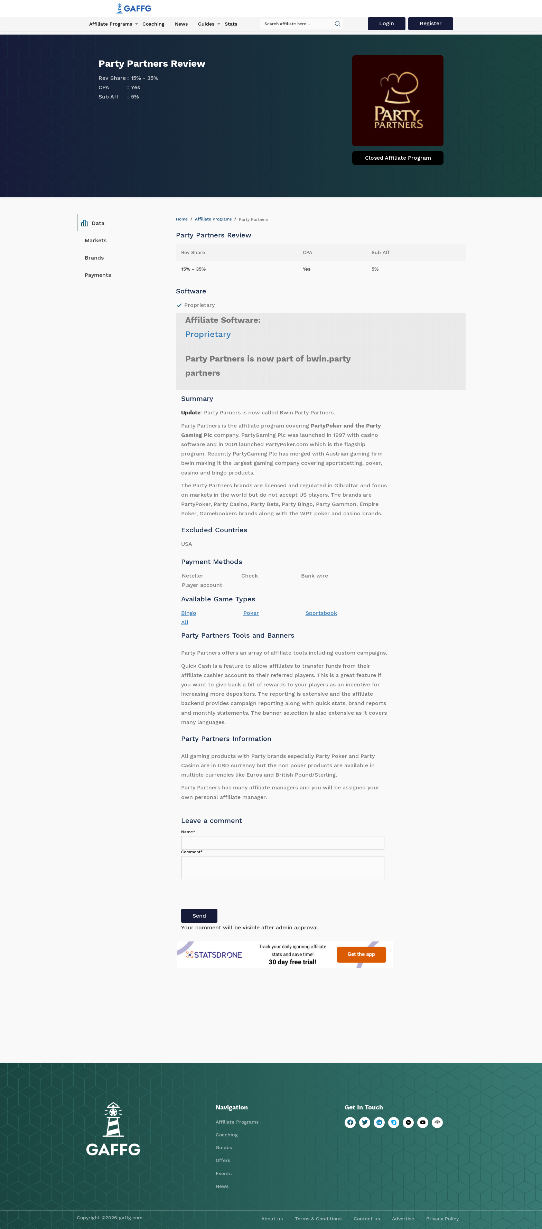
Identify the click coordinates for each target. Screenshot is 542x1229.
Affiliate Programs (110, 24)
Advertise (403, 1218)
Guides (206, 24)
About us (272, 1218)
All (184, 622)
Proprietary (208, 334)
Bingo (188, 613)
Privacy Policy (442, 1218)
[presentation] (233, 895)
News (181, 24)
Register (431, 23)
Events (224, 1173)
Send (199, 915)
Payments (98, 275)
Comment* (192, 852)
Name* (188, 832)
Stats (231, 24)
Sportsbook (321, 613)
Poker (251, 613)
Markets (95, 240)
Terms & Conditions (318, 1218)
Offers (223, 1160)
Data (92, 222)
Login (386, 23)
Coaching (153, 24)
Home (182, 219)
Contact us (367, 1218)
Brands (94, 257)
